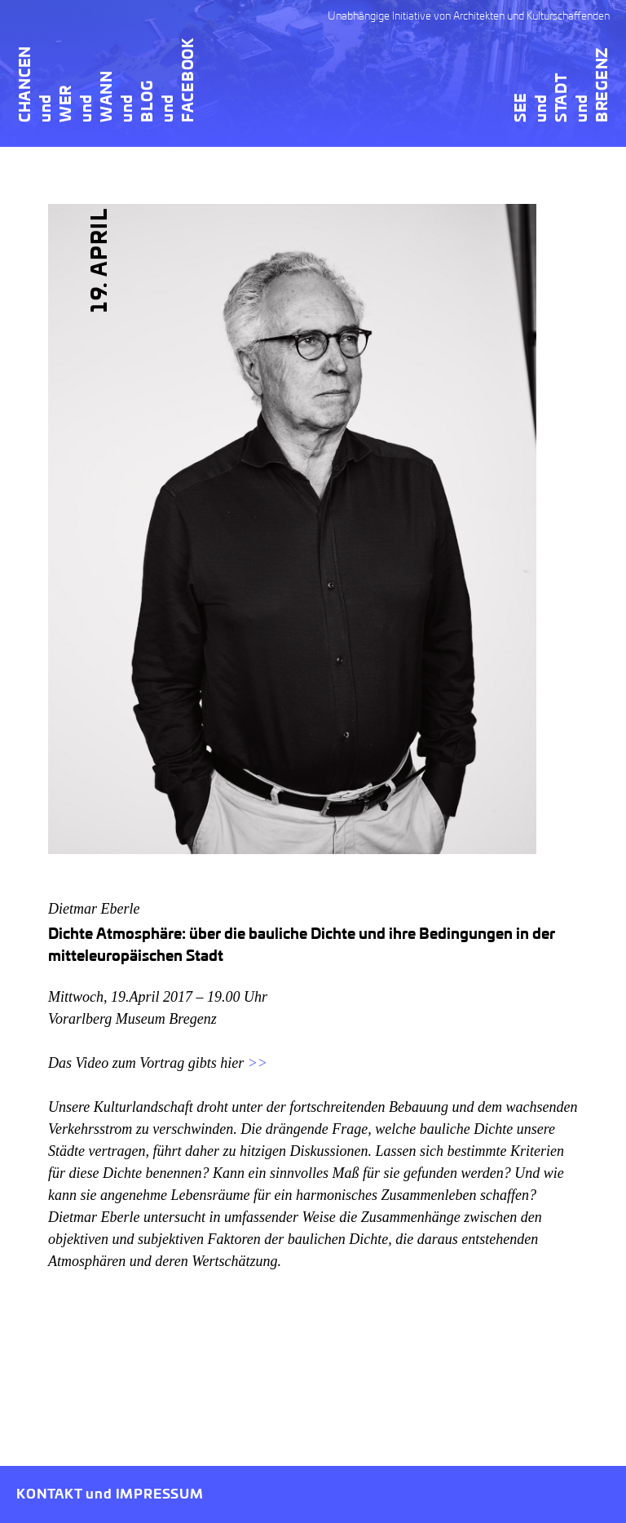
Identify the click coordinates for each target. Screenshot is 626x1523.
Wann (107, 96)
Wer (67, 103)
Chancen (26, 84)
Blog (148, 101)
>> (257, 1063)
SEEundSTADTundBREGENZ (562, 84)
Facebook (189, 80)
